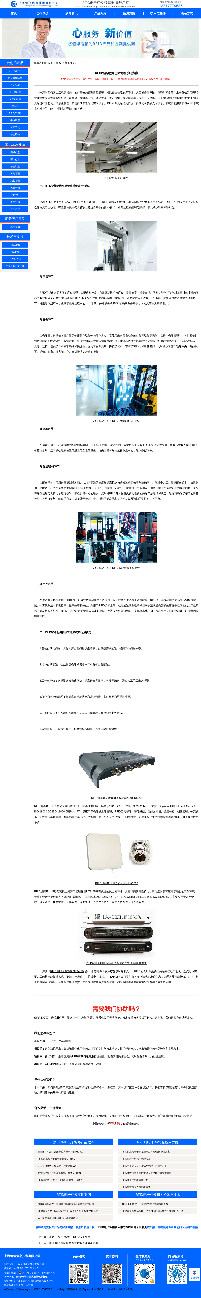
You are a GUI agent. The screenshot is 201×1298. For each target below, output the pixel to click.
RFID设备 (58, 1289)
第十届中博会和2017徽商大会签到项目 (58, 1218)
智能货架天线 (125, 1289)
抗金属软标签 (15, 78)
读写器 (15, 106)
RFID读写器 (35, 1289)
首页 (14, 13)
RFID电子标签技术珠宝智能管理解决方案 (73, 1243)
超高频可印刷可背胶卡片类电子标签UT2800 (60, 1151)
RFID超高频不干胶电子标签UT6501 (56, 1158)
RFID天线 (91, 1289)
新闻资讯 (71, 13)
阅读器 (82, 1289)
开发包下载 (15, 258)
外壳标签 (15, 85)
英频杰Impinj (22, 1289)
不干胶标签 (15, 71)
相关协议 (15, 251)
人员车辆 (15, 187)
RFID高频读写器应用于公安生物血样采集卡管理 (147, 1172)
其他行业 (15, 208)
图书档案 (15, 152)
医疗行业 (15, 159)
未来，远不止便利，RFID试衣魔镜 (69, 1236)
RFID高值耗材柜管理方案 (135, 1180)
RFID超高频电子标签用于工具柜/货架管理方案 (146, 1151)
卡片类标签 (15, 92)
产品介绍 (100, 13)
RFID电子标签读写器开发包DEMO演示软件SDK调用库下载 (152, 1211)
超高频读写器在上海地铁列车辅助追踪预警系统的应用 (66, 1204)
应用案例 (15, 226)
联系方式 (187, 13)
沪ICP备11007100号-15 (25, 1268)
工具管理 (15, 173)
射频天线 (15, 127)
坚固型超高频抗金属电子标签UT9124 (57, 1165)
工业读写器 (47, 1289)
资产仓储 (15, 201)
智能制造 (15, 166)
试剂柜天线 (112, 1289)
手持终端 (15, 120)
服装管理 (15, 180)
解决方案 (129, 13)
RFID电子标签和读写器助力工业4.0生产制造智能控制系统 (68, 1211)
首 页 (59, 62)
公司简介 (43, 13)
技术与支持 (157, 13)
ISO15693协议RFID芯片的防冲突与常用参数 (145, 1204)
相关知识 (15, 244)
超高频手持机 (71, 1289)
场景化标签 (15, 99)
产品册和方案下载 (15, 266)
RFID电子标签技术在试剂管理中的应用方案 (144, 1165)
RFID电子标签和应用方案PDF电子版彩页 (122, 1227)
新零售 (15, 194)
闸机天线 (101, 1289)
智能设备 (15, 134)
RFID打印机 (15, 113)
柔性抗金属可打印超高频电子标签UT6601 (59, 1172)
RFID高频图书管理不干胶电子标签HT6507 (60, 1180)
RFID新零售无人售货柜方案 (136, 1187)
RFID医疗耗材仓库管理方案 (136, 1158)
